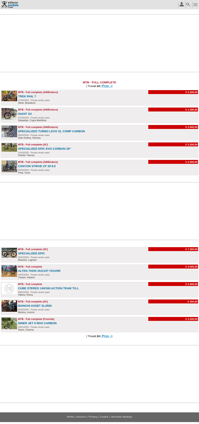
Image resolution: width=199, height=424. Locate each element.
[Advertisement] (99, 43)
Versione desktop (121, 416)
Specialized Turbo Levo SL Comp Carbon (51, 131)
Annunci (81, 416)
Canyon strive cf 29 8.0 (37, 166)
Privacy (93, 416)
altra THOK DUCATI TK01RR (39, 270)
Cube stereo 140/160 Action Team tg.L (48, 288)
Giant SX (25, 113)
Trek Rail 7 (27, 96)
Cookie (104, 416)
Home (70, 416)
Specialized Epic (31, 253)
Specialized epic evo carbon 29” (44, 148)
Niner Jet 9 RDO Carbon (37, 323)
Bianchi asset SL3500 (35, 305)
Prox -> (107, 86)
